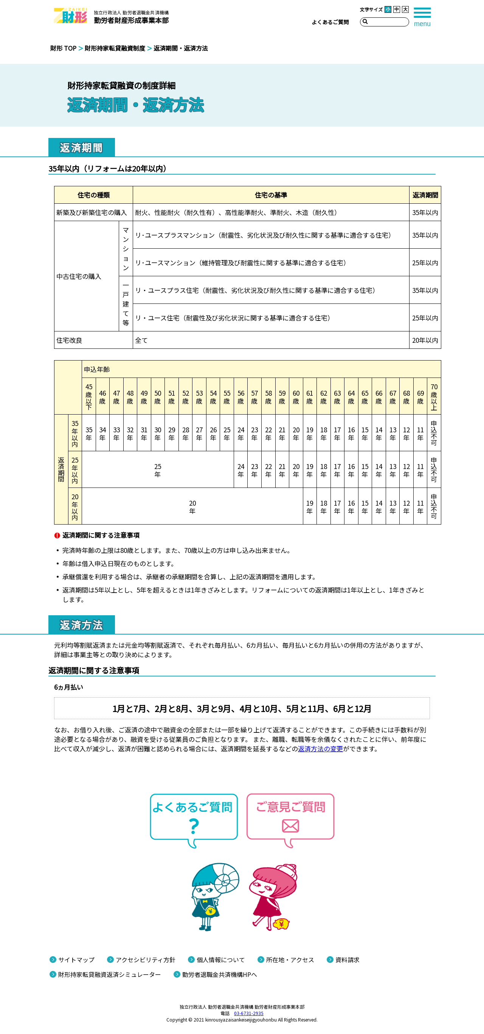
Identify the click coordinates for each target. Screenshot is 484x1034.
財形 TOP (63, 48)
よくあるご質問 (330, 22)
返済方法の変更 (320, 748)
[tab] (422, 16)
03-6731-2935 (249, 1013)
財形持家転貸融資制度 (115, 48)
